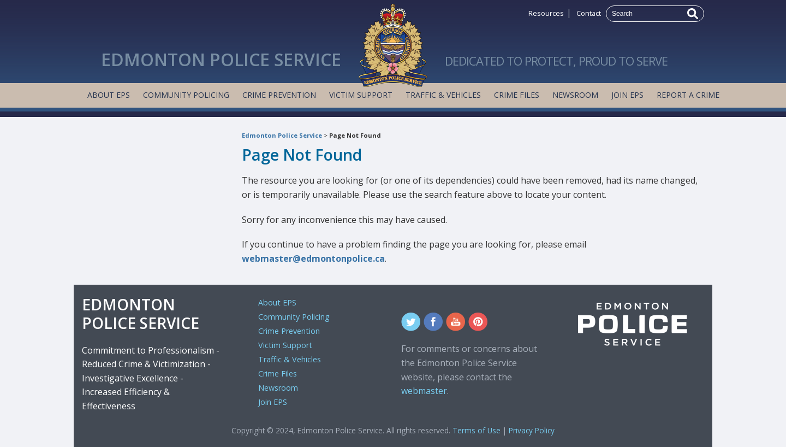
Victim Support (360, 95)
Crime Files (516, 95)
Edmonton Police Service (282, 135)
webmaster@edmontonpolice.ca (313, 258)
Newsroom (575, 95)
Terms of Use (476, 430)
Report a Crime (688, 95)
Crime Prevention (279, 95)
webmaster (424, 391)
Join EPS (627, 95)
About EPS (108, 95)
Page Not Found (355, 135)
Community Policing (186, 95)
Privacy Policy (532, 430)
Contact (588, 13)
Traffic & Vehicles (443, 95)
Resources (546, 13)
